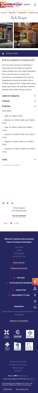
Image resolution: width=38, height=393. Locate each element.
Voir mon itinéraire (19, 215)
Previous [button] (11, 44)
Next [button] (26, 44)
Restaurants (22, 13)
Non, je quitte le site (22, 389)
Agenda (27, 4)
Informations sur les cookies (18, 365)
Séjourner (17, 4)
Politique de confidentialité (18, 362)
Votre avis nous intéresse (20, 283)
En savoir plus (27, 385)
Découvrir (7, 4)
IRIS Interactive (23, 376)
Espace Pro (21, 290)
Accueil (3, 13)
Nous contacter (19, 262)
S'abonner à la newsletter (19, 321)
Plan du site (18, 371)
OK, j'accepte (8, 389)
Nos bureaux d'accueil (19, 268)
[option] (19, 35)
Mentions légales (18, 368)
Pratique (21, 278)
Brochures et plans (21, 295)
